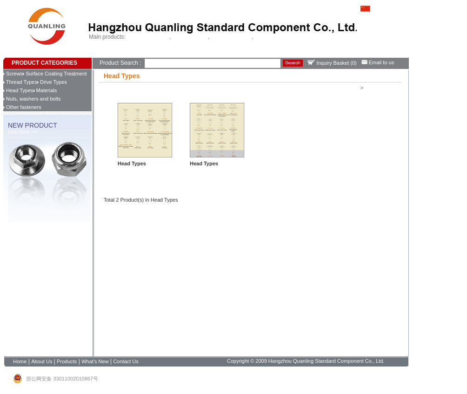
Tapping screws (190, 37)
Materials (45, 90)
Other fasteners (22, 107)
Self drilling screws (148, 37)
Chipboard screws (231, 37)
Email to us (377, 62)
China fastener (271, 37)
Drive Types (52, 82)
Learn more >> (134, 171)
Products (137, 53)
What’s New (160, 53)
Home (99, 53)
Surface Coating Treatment (55, 73)
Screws (13, 73)
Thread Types (20, 82)
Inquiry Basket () (331, 63)
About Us (116, 53)
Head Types (18, 90)
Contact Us (187, 53)
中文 (371, 8)
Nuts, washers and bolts (31, 99)
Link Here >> (22, 132)
